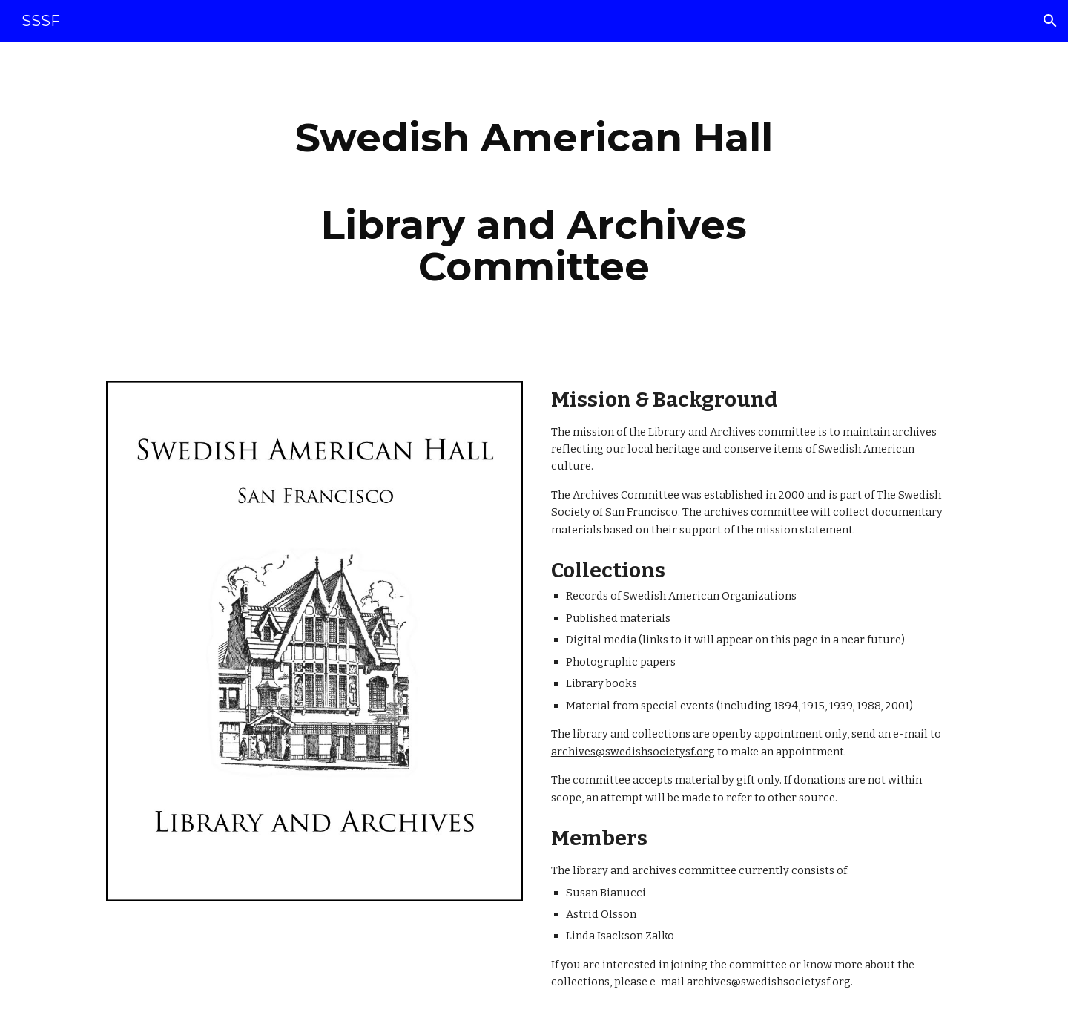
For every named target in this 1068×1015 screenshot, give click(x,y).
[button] (1050, 21)
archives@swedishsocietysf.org (633, 751)
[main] (534, 202)
